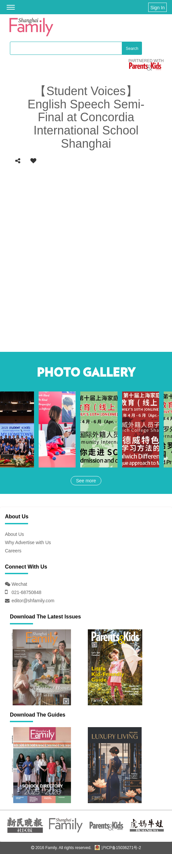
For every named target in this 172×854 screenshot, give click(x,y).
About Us (14, 534)
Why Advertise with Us (28, 542)
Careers (13, 550)
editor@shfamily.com (33, 600)
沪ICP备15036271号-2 (118, 847)
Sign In (157, 7)
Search (132, 48)
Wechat (18, 584)
